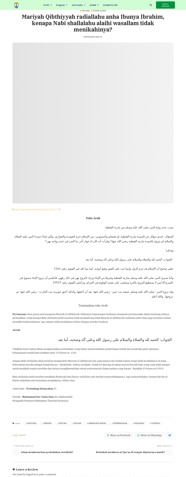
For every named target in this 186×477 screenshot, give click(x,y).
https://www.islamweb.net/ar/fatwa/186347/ (36, 209)
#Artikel (32, 423)
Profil (48, 4)
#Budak (48, 423)
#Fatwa (63, 423)
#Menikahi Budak (97, 423)
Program (61, 4)
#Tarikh (156, 423)
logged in (31, 474)
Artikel (94, 4)
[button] (165, 5)
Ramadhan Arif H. (93, 37)
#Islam (77, 423)
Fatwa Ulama (99, 11)
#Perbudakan (120, 423)
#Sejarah (139, 423)
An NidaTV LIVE (110, 4)
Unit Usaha (78, 4)
